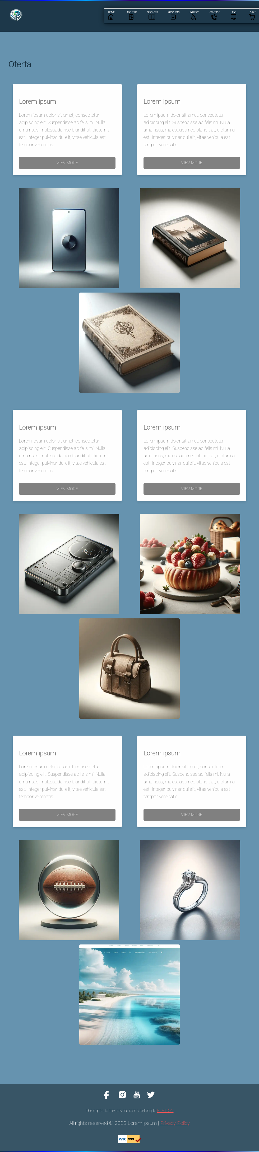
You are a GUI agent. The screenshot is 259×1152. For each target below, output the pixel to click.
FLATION (165, 1110)
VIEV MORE (67, 162)
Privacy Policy (175, 1123)
